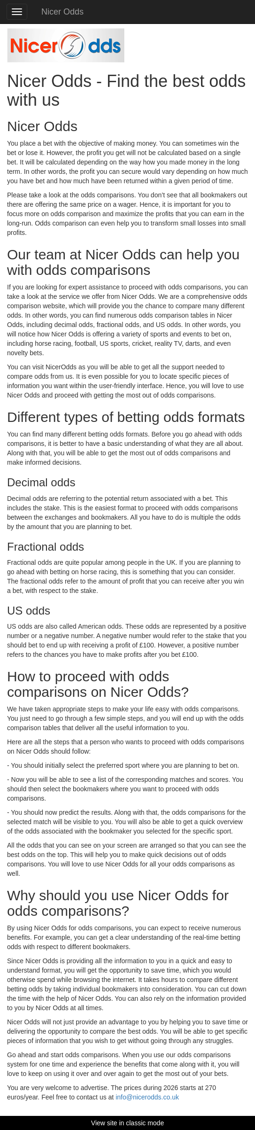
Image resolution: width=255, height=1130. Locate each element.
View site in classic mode (127, 1123)
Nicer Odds (62, 11)
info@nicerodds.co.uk (147, 1097)
